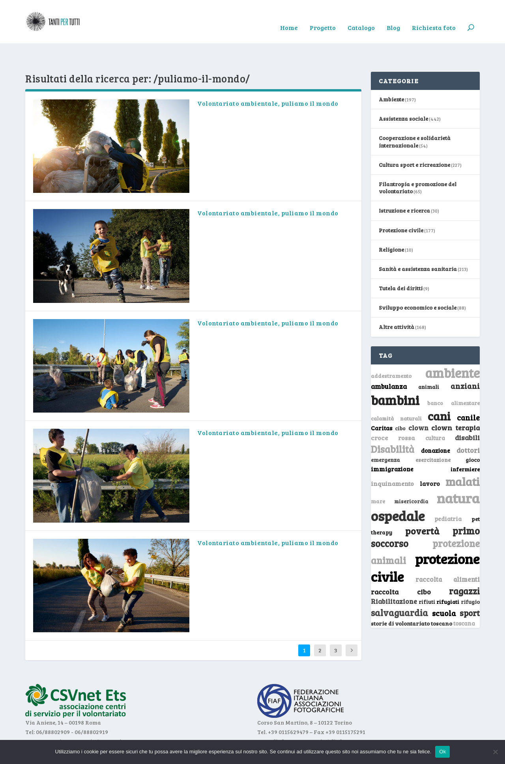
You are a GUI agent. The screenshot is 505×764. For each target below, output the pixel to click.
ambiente (452, 348)
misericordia (411, 476)
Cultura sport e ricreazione (414, 140)
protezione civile (425, 543)
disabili (467, 413)
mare (378, 476)
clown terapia (455, 403)
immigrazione (392, 444)
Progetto (323, 16)
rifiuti (427, 577)
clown (418, 403)
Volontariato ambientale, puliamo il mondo (268, 79)
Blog (393, 16)
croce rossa (393, 413)
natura (458, 473)
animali (428, 362)
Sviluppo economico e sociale (417, 283)
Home (289, 16)
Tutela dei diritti (401, 263)
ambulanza (389, 361)
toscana (464, 599)
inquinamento (392, 459)
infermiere (465, 444)
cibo (400, 403)
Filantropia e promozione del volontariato (417, 163)
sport (470, 588)
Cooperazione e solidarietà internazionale (415, 117)
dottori (468, 425)
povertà (422, 506)
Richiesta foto (434, 16)
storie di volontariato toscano (411, 599)
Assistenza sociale (403, 94)
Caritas (381, 403)
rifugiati (447, 577)
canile (468, 393)
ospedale (398, 491)
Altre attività (396, 302)
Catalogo (361, 16)
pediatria (448, 494)
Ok (442, 752)
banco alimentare (453, 378)
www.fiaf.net (275, 717)
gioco (473, 435)
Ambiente (391, 74)
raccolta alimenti (447, 554)
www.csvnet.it (44, 717)
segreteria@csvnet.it (95, 717)
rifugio (470, 577)
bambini (395, 375)
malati (462, 457)
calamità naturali (396, 394)
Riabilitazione (394, 576)
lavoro (430, 459)
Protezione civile (401, 205)
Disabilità (392, 424)
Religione (391, 225)
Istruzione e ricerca (404, 186)
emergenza (385, 435)
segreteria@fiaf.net (324, 717)
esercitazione (433, 435)
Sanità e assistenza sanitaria (418, 244)
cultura (435, 413)
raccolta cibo (401, 567)
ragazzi (464, 566)
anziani (465, 361)
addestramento (391, 351)
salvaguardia (399, 588)
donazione (435, 426)
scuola (444, 588)
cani (439, 391)
